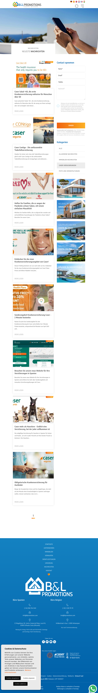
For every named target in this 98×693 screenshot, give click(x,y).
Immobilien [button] (49, 552)
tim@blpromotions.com (68, 615)
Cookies (49, 676)
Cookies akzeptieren (12, 678)
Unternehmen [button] (49, 548)
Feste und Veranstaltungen (69, 171)
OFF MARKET (59, 679)
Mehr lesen (19, 111)
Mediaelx (51, 679)
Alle (60, 148)
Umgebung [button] (49, 563)
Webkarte (71, 676)
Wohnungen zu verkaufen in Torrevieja (68, 689)
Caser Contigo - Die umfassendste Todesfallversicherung (28, 148)
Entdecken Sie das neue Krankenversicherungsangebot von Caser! (32, 260)
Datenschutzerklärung (77, 106)
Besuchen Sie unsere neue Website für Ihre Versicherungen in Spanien (32, 371)
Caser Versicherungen (67, 165)
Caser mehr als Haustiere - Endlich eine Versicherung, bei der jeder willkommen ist (32, 427)
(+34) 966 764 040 (30, 608)
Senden (71, 125)
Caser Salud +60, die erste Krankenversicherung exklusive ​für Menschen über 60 (33, 94)
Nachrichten (49, 567)
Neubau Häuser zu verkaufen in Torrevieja (67, 686)
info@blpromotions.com (30, 615)
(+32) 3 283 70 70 (68, 608)
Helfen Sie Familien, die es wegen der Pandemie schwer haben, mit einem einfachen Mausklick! (30, 206)
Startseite (49, 544)
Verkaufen (49, 555)
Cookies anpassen (29, 678)
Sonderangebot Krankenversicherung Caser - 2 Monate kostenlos (33, 316)
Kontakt (49, 571)
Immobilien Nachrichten (68, 160)
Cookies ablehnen (20, 684)
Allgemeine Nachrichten (68, 154)
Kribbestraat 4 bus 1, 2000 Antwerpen (68, 623)
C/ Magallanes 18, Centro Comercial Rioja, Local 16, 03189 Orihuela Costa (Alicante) (30, 624)
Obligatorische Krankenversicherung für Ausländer (31, 483)
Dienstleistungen (49, 559)
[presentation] (68, 118)
